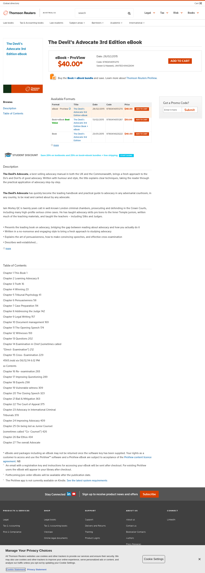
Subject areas (77, 23)
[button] (12, 3)
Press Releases (133, 544)
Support (89, 519)
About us (130, 519)
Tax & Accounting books (32, 22)
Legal (6, 519)
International (137, 23)
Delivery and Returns (95, 525)
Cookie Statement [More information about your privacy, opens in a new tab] (15, 569)
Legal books (50, 519)
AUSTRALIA (49, 12)
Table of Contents (13, 113)
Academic (116, 23)
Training (89, 531)
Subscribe (149, 494)
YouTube (74, 494)
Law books (8, 22)
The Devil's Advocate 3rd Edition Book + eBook (81, 124)
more (56, 145)
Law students (56, 22)
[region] (102, 559)
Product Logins (92, 538)
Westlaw (48, 531)
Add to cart (141, 109)
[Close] (199, 559)
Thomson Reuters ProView (141, 78)
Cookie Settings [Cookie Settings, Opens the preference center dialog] (153, 559)
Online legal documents (56, 538)
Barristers (98, 23)
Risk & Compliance (12, 531)
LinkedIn (171, 519)
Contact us (131, 525)
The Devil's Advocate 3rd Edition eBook (80, 112)
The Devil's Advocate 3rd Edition (80, 137)
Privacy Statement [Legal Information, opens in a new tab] (36, 569)
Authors (130, 538)
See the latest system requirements (87, 480)
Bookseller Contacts (136, 531)
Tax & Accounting (11, 525)
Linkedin (69, 494)
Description (9, 108)
